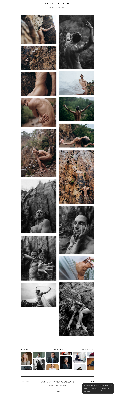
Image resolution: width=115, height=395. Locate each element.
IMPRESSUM (26, 381)
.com (65, 385)
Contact (64, 7)
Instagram (57, 349)
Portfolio (51, 7)
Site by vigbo (57, 391)
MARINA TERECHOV (57, 4)
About (58, 7)
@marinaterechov (88, 349)
